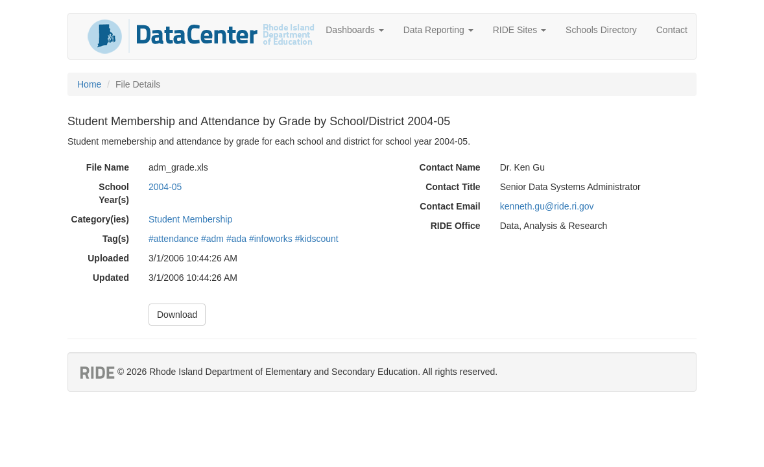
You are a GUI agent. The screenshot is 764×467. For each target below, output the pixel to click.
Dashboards (354, 30)
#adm (212, 239)
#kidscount (317, 239)
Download (177, 314)
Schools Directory (601, 30)
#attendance (173, 239)
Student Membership (190, 219)
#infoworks (270, 239)
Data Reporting (438, 30)
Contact (671, 30)
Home (89, 84)
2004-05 (165, 187)
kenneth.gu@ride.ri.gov (547, 206)
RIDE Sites (519, 30)
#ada (236, 239)
